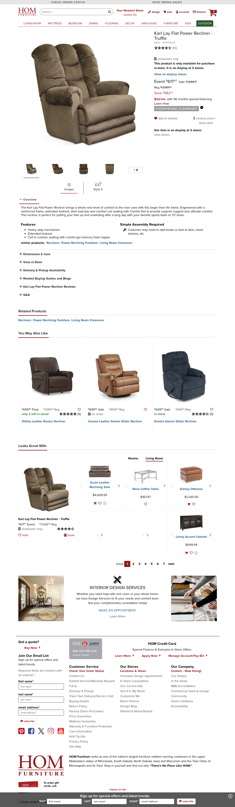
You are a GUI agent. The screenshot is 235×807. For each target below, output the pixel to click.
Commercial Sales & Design (190, 691)
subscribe (186, 801)
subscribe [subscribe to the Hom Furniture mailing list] (27, 721)
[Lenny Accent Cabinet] (191, 523)
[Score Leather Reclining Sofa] (100, 471)
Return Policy (78, 706)
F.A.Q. (73, 686)
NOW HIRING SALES (167, 2)
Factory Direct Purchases (86, 711)
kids (188, 23)
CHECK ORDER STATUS (68, 2)
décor (129, 23)
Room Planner (129, 701)
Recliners (53, 243)
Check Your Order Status (86, 671)
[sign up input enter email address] (41, 713)
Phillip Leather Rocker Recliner (43, 421)
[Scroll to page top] (117, 789)
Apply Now (149, 656)
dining (93, 23)
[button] (130, 12)
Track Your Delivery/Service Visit (91, 696)
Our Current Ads (131, 686)
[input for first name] (64, 801)
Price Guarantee (80, 716)
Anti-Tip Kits (77, 736)
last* (105, 801)
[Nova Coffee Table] (146, 476)
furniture (171, 23)
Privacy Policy (78, 741)
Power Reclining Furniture (79, 243)
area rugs (148, 23)
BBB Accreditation (183, 686)
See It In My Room (132, 691)
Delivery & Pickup (81, 691)
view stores (161, 134)
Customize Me (130, 696)
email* (151, 801)
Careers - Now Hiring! (186, 671)
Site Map (75, 746)
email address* (29, 707)
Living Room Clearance (116, 243)
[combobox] (73, 12)
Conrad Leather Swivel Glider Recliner (115, 421)
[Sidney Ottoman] (191, 474)
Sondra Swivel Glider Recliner (175, 421)
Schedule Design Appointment (141, 676)
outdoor (204, 23)
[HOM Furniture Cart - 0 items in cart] (212, 11)
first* (60, 801)
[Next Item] (119, 486)
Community (179, 696)
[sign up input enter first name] (41, 687)
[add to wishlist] (166, 118)
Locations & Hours (133, 671)
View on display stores (170, 74)
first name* (25, 681)
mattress (54, 23)
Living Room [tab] (154, 458)
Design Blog (128, 706)
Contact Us (76, 676)
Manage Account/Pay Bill (186, 656)
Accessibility (179, 706)
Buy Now (30, 648)
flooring (111, 23)
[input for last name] (109, 801)
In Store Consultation (134, 681)
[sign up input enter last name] (41, 700)
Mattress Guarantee (82, 721)
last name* (25, 694)
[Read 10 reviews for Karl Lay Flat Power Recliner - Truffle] (185, 48)
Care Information (80, 731)
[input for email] (156, 801)
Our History (179, 676)
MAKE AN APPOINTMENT (117, 610)
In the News (179, 681)
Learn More (117, 616)
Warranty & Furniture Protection (90, 726)
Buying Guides (79, 701)
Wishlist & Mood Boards (136, 711)
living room (32, 23)
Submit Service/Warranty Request (92, 681)
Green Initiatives (182, 701)
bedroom (75, 23)
